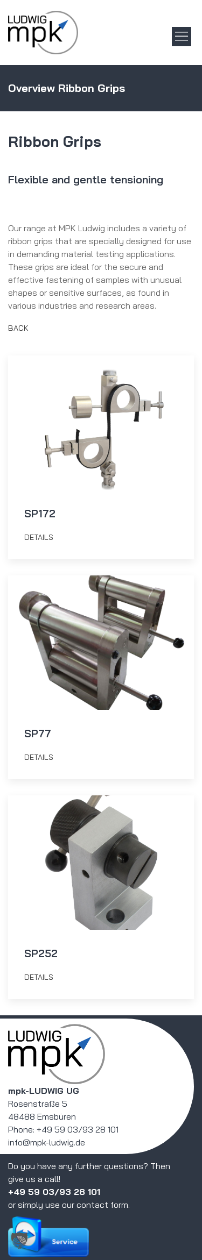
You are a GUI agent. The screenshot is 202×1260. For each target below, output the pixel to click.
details (38, 537)
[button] (19, 1240)
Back (18, 328)
